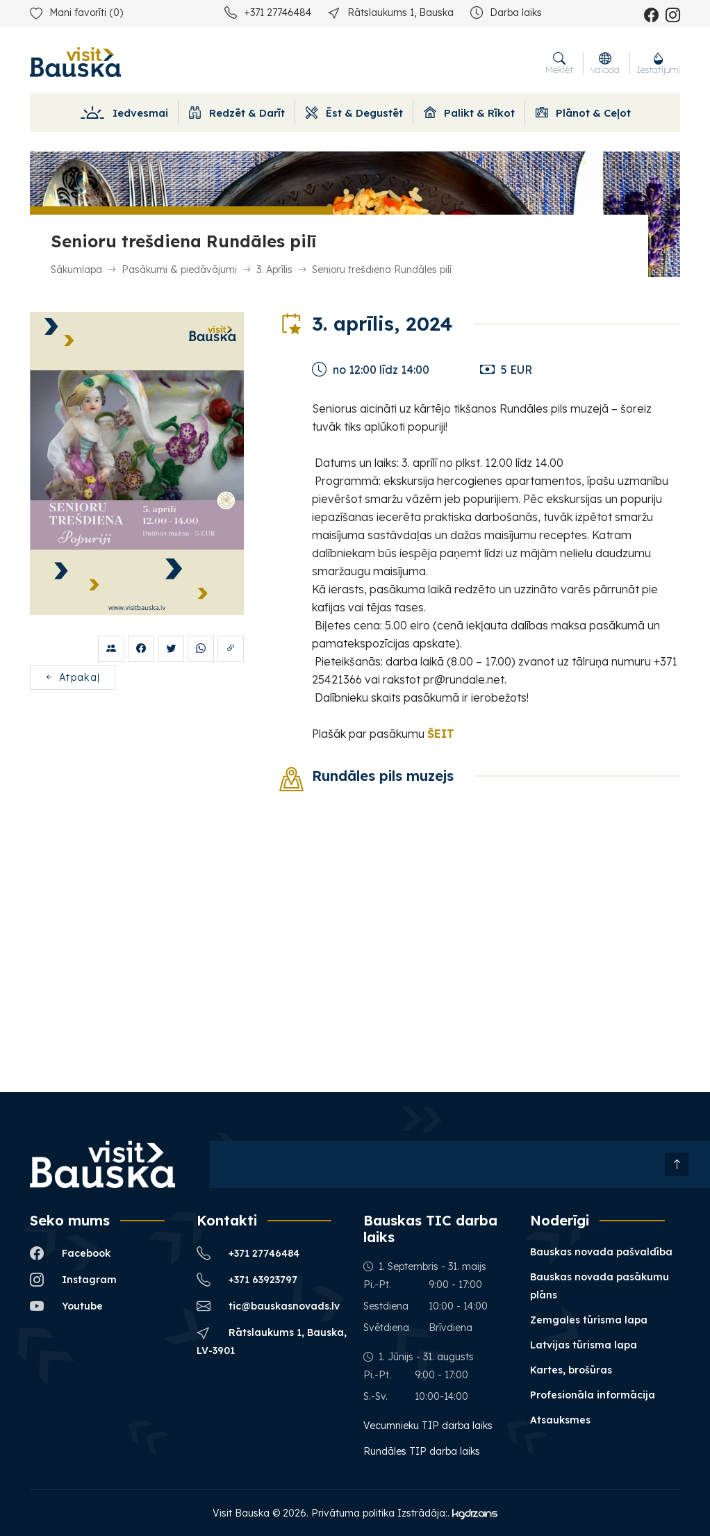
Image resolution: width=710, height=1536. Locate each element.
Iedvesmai (123, 112)
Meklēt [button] (559, 63)
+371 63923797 (247, 1279)
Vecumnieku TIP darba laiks (429, 1425)
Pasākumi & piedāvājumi (179, 269)
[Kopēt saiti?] (230, 649)
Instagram (73, 1279)
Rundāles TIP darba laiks (421, 1451)
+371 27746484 (267, 12)
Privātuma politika (353, 1513)
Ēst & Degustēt (354, 112)
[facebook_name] (651, 15)
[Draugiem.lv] (111, 649)
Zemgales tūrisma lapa (588, 1320)
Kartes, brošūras (571, 1370)
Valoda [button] (605, 63)
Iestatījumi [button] (658, 63)
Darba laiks (506, 12)
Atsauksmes (560, 1420)
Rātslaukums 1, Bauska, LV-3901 (272, 1340)
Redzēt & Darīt (237, 112)
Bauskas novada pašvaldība (601, 1252)
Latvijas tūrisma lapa (583, 1345)
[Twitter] (171, 649)
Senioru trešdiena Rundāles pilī (382, 269)
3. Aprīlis (274, 269)
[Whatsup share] (201, 649)
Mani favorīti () (76, 12)
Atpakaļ (72, 677)
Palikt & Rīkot (469, 112)
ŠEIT (440, 734)
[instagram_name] (673, 15)
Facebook (70, 1253)
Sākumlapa (76, 269)
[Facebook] (141, 649)
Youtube (66, 1305)
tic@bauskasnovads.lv (268, 1305)
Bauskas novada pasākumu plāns (599, 1286)
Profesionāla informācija (592, 1395)
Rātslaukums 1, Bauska (391, 12)
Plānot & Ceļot (583, 112)
